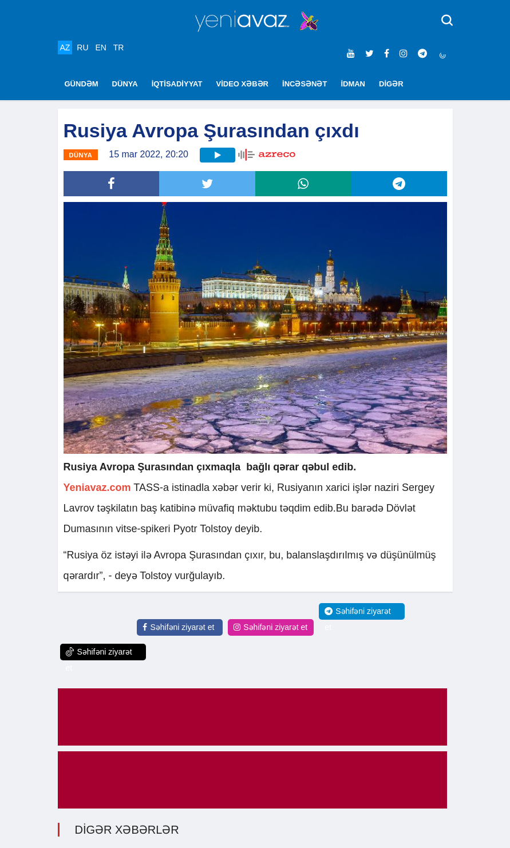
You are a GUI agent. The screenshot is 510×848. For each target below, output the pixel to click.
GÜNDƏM (81, 84)
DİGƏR (391, 84)
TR (118, 47)
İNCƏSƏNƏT (304, 84)
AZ (65, 47)
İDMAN (353, 84)
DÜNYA (125, 84)
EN (100, 47)
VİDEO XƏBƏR (242, 84)
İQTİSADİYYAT (177, 84)
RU (82, 47)
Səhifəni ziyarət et (178, 627)
